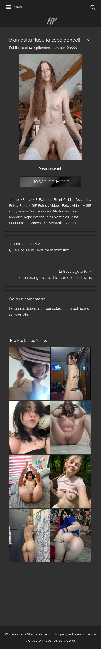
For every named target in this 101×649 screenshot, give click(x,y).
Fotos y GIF (28, 206)
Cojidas (68, 200)
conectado (55, 309)
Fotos (13, 206)
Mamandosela (40, 211)
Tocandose (34, 223)
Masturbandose (65, 211)
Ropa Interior (33, 217)
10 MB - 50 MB (26, 200)
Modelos (15, 217)
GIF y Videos (18, 211)
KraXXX (71, 48)
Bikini (58, 200)
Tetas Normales (57, 217)
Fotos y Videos (49, 206)
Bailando (45, 200)
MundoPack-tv (39, 634)
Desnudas (83, 200)
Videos (70, 223)
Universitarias (54, 223)
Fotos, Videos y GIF (76, 206)
